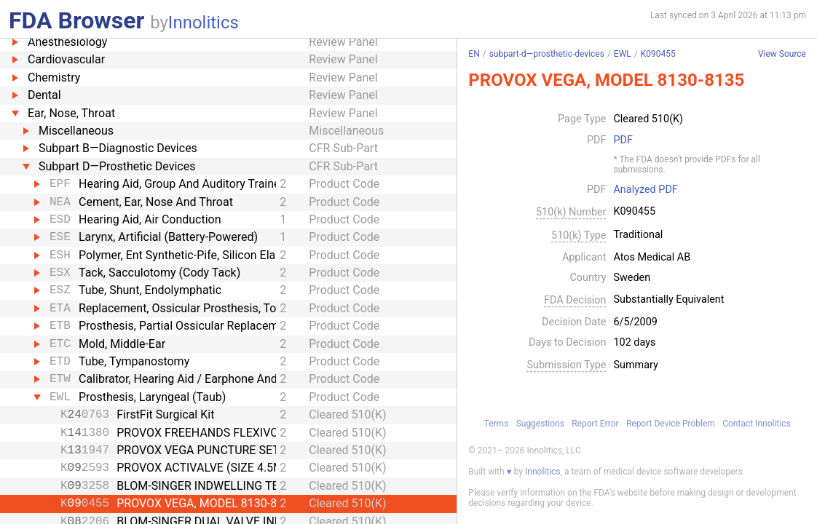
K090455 (658, 54)
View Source (782, 54)
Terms (496, 423)
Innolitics (203, 22)
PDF (622, 140)
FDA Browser (76, 20)
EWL (622, 54)
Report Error (595, 423)
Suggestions (540, 423)
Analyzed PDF (645, 190)
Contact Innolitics (756, 423)
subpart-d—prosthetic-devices (546, 54)
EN (473, 54)
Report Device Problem (670, 423)
